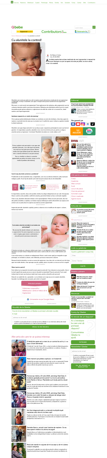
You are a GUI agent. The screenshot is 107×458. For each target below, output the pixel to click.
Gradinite (74, 181)
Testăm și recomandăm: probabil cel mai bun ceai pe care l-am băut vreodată (82, 298)
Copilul (37, 2)
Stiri (62, 2)
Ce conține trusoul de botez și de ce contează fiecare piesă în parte (85, 211)
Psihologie (44, 2)
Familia (57, 2)
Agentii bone (76, 199)
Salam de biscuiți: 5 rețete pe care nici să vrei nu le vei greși (85, 288)
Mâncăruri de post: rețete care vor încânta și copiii (84, 277)
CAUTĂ (82, 266)
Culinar (79, 2)
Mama (51, 2)
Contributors (91, 2)
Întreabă (83, 342)
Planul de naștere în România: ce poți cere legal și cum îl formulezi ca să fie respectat (86, 225)
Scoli (73, 186)
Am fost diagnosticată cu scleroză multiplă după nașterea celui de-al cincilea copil (45, 411)
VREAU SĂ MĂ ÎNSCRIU (40, 327)
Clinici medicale (77, 196)
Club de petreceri (77, 191)
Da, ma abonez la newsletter (83, 366)
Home (13, 36)
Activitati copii (76, 194)
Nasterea (23, 2)
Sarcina (16, 2)
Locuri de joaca (77, 189)
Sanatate (67, 2)
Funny (73, 2)
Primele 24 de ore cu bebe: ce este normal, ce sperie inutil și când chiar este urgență (85, 232)
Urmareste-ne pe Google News (40, 299)
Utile (84, 2)
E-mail (14, 314)
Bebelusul (30, 2)
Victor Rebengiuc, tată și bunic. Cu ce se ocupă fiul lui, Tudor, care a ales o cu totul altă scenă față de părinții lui (85, 155)
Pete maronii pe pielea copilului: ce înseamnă (44, 359)
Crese (73, 179)
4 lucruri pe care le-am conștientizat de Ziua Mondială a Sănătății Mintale (82, 104)
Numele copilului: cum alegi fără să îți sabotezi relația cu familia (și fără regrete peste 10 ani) (85, 239)
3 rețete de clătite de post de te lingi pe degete (86, 283)
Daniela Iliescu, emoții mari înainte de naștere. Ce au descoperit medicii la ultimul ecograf (47, 428)
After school (75, 184)
